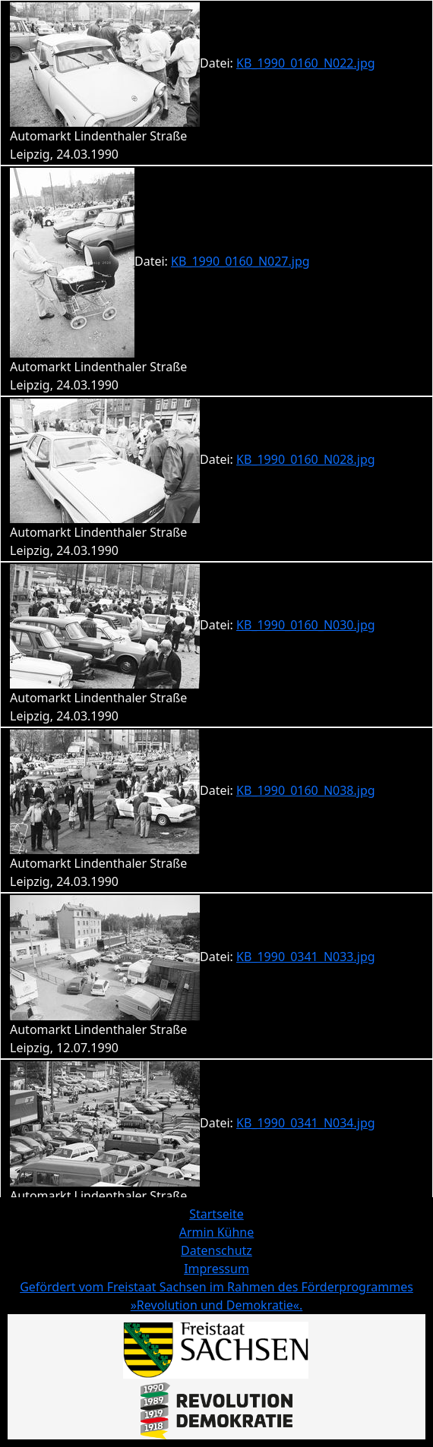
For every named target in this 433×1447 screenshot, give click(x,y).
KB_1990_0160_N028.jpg (305, 459)
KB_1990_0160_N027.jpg (240, 261)
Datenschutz (216, 1250)
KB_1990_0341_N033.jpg (305, 956)
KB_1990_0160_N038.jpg (305, 790)
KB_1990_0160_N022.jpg (305, 63)
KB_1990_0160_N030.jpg (305, 624)
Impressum (216, 1268)
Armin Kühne (216, 1232)
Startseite (216, 1214)
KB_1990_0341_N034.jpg (305, 1122)
